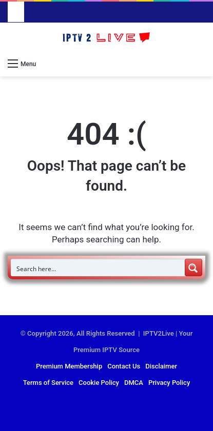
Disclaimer (161, 366)
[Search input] (98, 267)
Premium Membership (69, 366)
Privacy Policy (169, 382)
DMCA (133, 382)
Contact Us (123, 366)
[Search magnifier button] (193, 267)
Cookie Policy (99, 382)
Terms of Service (48, 382)
